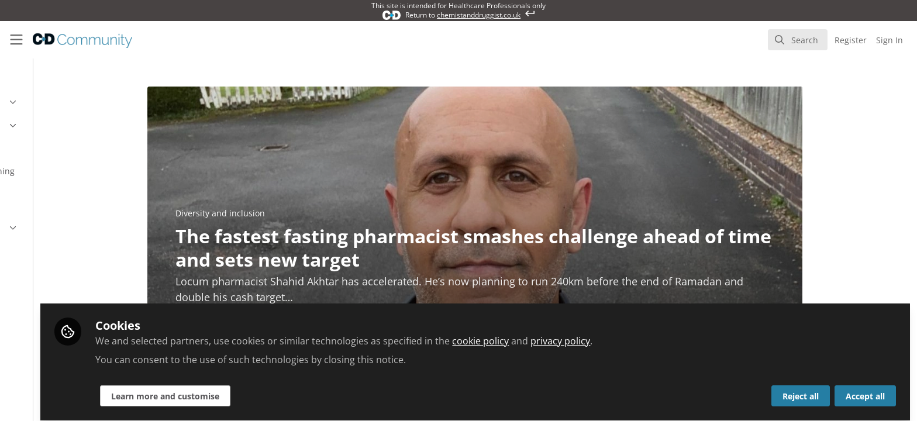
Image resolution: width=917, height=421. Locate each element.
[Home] (75, 39)
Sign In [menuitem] (889, 40)
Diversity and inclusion (278, 213)
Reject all (800, 389)
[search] (798, 39)
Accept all (865, 389)
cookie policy (596, 334)
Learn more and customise (281, 389)
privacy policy (676, 334)
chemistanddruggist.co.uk (478, 15)
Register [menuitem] (851, 40)
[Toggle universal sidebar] (16, 39)
